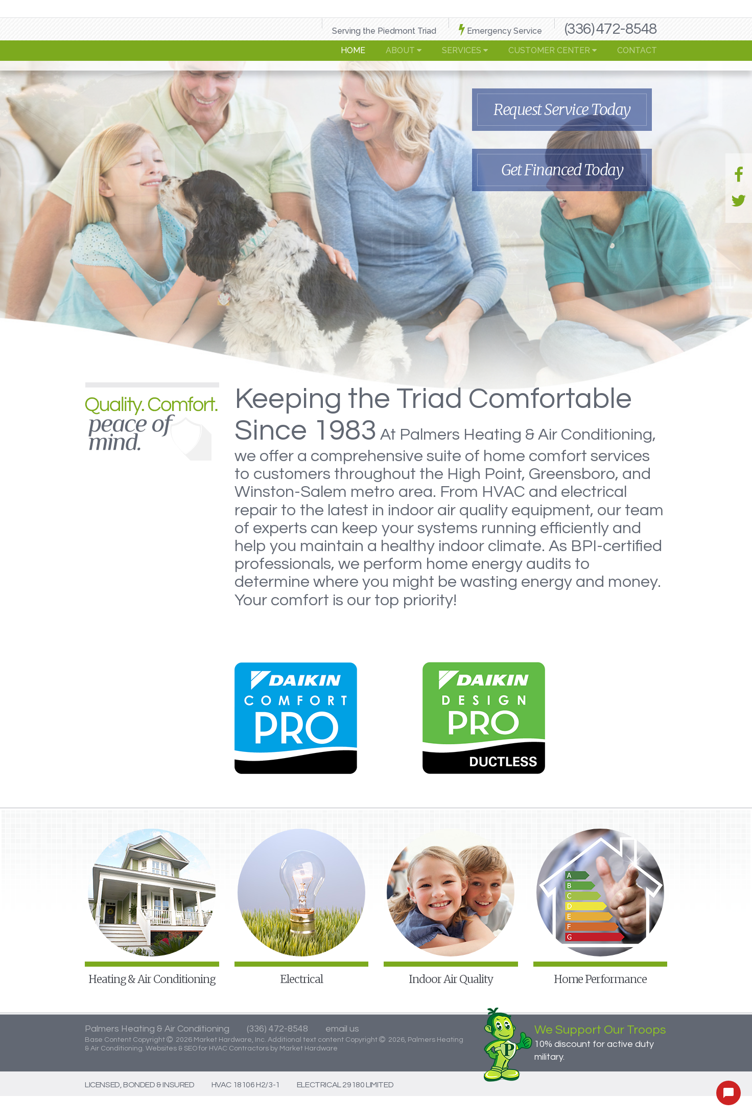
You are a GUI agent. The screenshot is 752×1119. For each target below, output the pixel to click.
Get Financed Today (562, 169)
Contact (637, 50)
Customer (552, 50)
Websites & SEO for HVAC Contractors (208, 1048)
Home (353, 50)
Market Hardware (308, 1048)
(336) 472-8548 (611, 29)
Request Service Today (562, 109)
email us (342, 1029)
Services (465, 50)
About (403, 50)
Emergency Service (500, 29)
